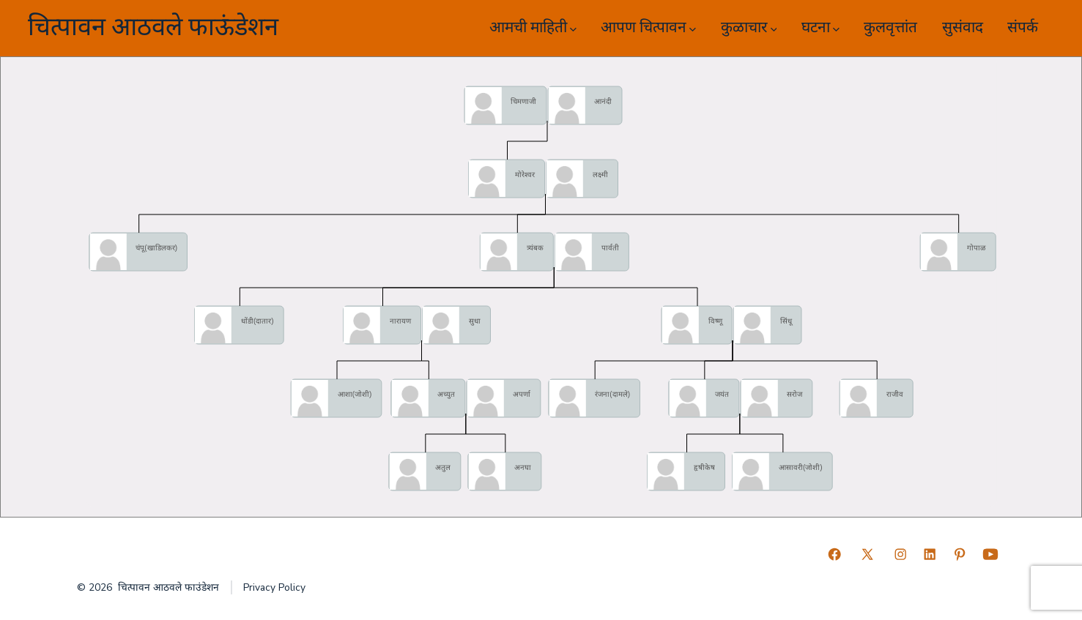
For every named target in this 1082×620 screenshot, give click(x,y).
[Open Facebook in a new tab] (834, 554)
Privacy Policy (274, 587)
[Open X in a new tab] (867, 554)
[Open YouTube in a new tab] (990, 554)
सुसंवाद (962, 27)
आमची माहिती (533, 27)
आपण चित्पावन (648, 27)
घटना (820, 27)
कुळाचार (749, 27)
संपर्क (1022, 27)
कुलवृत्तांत (890, 27)
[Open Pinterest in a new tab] (959, 554)
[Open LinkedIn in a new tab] (929, 554)
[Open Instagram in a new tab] (900, 554)
